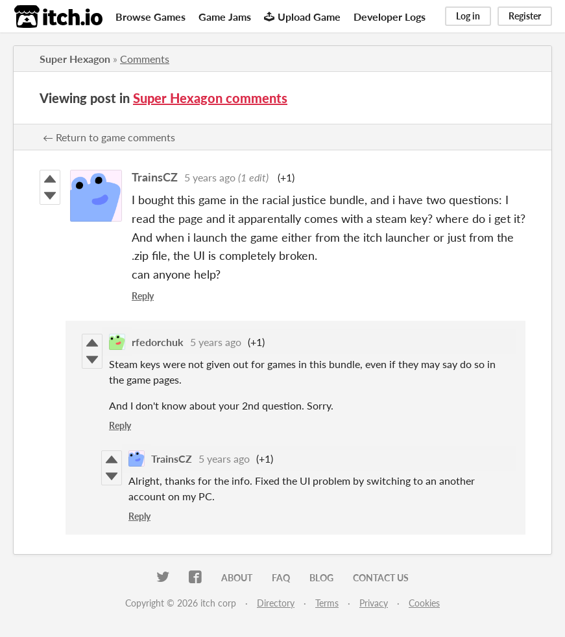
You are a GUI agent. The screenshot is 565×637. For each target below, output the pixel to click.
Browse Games (150, 16)
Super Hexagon (75, 58)
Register (525, 15)
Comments (144, 58)
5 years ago (209, 177)
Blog (321, 577)
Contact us (381, 577)
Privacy (373, 602)
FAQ (281, 577)
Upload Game (302, 16)
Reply (143, 295)
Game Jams (224, 16)
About (236, 577)
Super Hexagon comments (210, 98)
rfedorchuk (158, 342)
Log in (468, 15)
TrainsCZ (155, 177)
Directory (276, 602)
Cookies (424, 602)
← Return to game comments (109, 137)
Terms (327, 602)
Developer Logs (390, 16)
